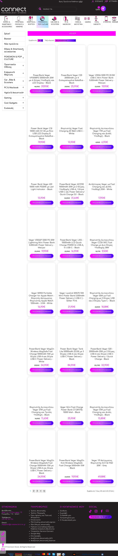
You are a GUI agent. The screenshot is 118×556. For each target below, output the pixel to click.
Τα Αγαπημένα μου (67, 518)
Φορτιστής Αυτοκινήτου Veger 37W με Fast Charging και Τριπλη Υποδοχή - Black (42, 411)
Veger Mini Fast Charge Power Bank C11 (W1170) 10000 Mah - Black (71, 409)
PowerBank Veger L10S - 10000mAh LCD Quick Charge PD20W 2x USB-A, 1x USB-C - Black (72, 244)
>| (44, 491)
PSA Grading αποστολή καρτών (43, 522)
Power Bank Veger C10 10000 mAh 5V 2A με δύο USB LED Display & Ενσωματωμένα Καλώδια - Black (41, 133)
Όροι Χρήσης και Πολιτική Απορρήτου (41, 516)
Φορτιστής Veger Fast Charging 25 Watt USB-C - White (71, 131)
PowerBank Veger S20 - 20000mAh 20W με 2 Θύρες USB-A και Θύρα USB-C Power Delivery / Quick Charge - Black (102, 354)
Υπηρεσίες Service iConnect (42, 531)
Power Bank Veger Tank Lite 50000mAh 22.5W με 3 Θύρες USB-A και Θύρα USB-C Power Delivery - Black (71, 354)
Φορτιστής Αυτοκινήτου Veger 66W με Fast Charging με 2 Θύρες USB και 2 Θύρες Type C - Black (102, 297)
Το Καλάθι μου (65, 515)
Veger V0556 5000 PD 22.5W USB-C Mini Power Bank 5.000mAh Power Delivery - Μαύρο (102, 79)
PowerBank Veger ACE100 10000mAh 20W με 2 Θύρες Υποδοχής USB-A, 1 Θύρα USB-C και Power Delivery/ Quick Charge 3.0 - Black (72, 189)
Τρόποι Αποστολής (38, 511)
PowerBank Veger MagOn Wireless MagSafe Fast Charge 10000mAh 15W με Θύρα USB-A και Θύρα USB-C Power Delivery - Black (41, 466)
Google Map (35, 533)
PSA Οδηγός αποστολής (40, 524)
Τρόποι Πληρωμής (38, 513)
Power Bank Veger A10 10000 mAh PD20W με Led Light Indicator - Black (42, 186)
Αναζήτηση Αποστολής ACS (42, 538)
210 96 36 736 (7, 519)
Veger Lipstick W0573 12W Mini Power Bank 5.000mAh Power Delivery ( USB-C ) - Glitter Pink (71, 297)
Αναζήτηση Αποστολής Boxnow (43, 540)
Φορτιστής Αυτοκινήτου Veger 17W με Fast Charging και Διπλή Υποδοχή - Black (102, 132)
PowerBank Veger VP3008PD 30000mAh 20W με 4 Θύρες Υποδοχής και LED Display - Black (41, 79)
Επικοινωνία (35, 520)
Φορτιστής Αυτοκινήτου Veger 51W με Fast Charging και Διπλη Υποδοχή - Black (102, 411)
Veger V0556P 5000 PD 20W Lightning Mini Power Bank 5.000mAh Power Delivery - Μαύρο (41, 244)
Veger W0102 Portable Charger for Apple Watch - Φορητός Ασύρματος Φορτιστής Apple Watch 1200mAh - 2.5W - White (41, 298)
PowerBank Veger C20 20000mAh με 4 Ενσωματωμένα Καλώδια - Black (71, 79)
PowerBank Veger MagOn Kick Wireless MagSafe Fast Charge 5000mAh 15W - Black (71, 464)
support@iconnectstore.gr (14, 524)
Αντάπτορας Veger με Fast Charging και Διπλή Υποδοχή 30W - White (102, 186)
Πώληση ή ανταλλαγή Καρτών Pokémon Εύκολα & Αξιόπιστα (42, 528)
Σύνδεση (63, 511)
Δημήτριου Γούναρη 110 (12, 512)
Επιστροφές (36, 536)
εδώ (80, 1)
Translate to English (100, 517)
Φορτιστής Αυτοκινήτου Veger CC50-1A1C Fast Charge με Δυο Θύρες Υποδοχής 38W (102, 244)
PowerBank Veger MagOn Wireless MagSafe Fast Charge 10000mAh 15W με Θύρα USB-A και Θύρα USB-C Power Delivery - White (41, 355)
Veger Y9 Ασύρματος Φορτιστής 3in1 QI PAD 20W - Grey (102, 463)
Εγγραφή (63, 513)
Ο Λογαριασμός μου (68, 520)
